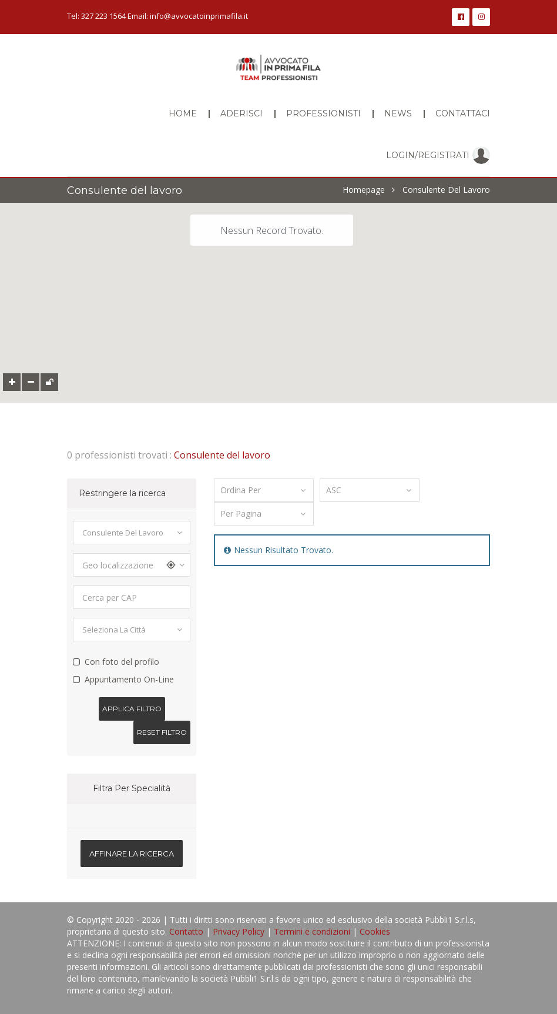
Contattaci (462, 113)
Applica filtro (132, 708)
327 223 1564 (103, 16)
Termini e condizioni (312, 931)
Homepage (364, 190)
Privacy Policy (238, 931)
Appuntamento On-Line (129, 679)
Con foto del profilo (122, 661)
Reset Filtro (162, 732)
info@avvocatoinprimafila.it (199, 16)
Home (183, 113)
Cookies (375, 931)
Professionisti (323, 113)
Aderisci (241, 113)
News (398, 113)
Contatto (186, 931)
